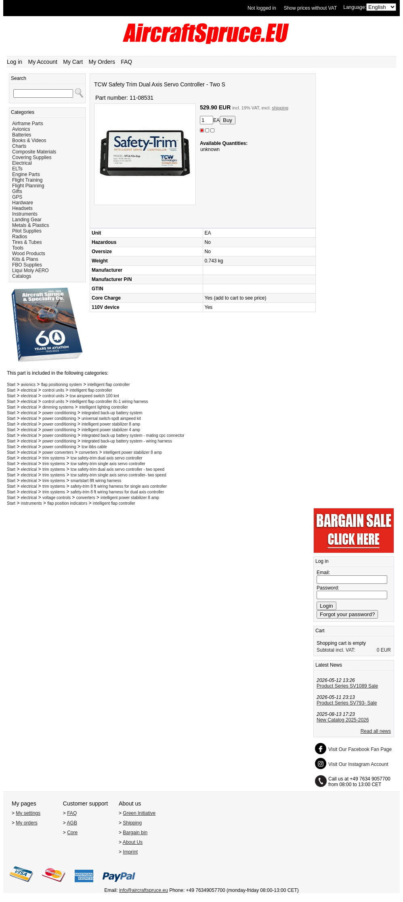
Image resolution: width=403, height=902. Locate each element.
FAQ (126, 62)
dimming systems (57, 407)
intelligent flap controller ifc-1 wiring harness (109, 401)
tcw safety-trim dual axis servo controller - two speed (117, 469)
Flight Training (27, 180)
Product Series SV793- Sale (347, 703)
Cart (320, 630)
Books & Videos (29, 140)
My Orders (102, 62)
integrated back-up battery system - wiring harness (127, 441)
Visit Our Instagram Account (358, 764)
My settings (28, 813)
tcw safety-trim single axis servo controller (108, 463)
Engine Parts (26, 174)
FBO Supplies (27, 265)
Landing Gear (27, 219)
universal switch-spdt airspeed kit (111, 418)
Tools (17, 248)
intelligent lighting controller (103, 407)
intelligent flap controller (109, 384)
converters (88, 452)
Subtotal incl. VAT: (336, 650)
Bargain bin (135, 832)
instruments (31, 503)
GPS (17, 197)
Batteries (21, 135)
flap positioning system (61, 384)
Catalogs (21, 276)
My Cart (73, 62)
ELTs (17, 169)
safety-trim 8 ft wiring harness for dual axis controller (117, 492)
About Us (133, 842)
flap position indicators (67, 503)
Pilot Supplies (27, 231)
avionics (28, 384)
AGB (72, 823)
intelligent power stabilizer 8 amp (111, 424)
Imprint (130, 852)
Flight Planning (28, 186)
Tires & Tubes (27, 242)
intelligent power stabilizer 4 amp (111, 430)
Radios (19, 236)
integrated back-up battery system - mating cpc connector (133, 435)
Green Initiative (139, 813)
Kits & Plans (25, 259)
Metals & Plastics (30, 225)
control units (53, 390)
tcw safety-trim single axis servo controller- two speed (118, 475)
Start (11, 384)
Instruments (25, 214)
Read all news (376, 731)
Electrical (22, 163)
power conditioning (59, 413)
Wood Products (28, 253)
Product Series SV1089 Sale (347, 686)
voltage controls (56, 497)
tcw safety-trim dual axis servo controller (107, 458)
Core (72, 832)
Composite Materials (34, 152)
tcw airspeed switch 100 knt (94, 396)
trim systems (53, 458)
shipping (280, 107)
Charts (19, 146)
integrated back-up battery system (112, 413)
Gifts (17, 191)
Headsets (22, 208)
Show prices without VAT (310, 8)
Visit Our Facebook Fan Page (360, 749)
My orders (26, 823)
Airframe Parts (27, 123)
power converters (57, 452)
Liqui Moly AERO (30, 270)
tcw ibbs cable (94, 447)
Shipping (132, 823)
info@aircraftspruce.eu (143, 890)
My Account (42, 62)
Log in (14, 62)
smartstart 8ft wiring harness (96, 480)
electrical (29, 390)
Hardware (22, 203)
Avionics (21, 129)
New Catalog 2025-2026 (343, 720)
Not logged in (262, 8)
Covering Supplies (31, 157)
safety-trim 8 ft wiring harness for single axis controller (119, 486)
